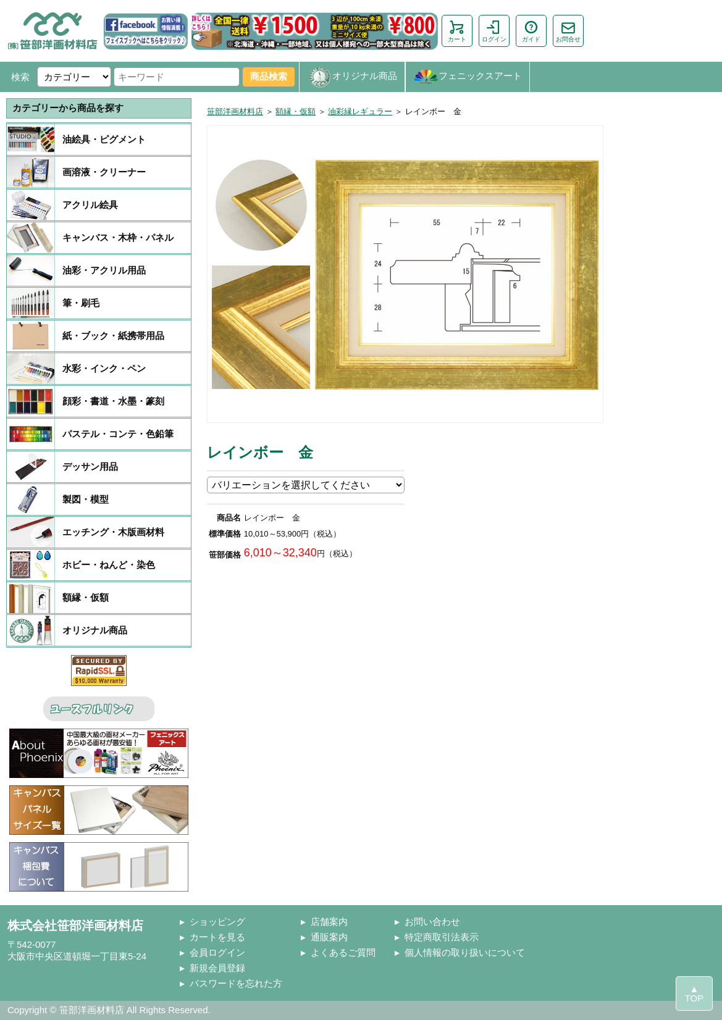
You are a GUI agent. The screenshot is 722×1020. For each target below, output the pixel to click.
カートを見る (217, 937)
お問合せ (568, 31)
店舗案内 (329, 921)
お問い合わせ (432, 921)
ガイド (531, 31)
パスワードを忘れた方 (236, 983)
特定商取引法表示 (442, 937)
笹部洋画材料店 (235, 111)
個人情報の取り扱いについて (465, 952)
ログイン (494, 31)
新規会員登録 (217, 968)
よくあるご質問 (343, 952)
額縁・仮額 (295, 111)
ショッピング (217, 921)
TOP (694, 998)
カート (457, 31)
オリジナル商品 (352, 76)
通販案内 (329, 937)
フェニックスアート (467, 76)
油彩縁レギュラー (360, 111)
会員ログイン (217, 952)
